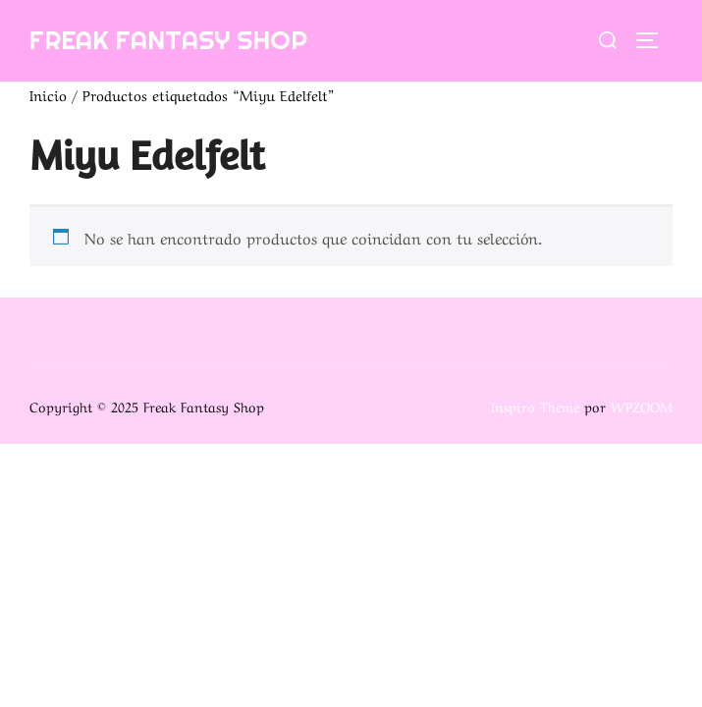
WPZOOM (642, 405)
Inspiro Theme (535, 405)
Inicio (48, 94)
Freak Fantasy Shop (167, 40)
